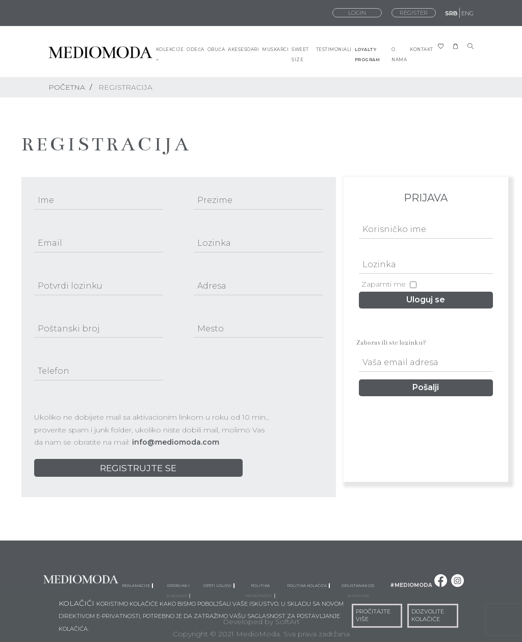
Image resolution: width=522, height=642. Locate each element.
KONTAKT (421, 49)
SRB (451, 13)
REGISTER (414, 12)
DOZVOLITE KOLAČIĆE (427, 615)
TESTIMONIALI (334, 49)
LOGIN (357, 12)
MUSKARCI (275, 49)
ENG (467, 13)
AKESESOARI (243, 49)
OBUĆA (216, 49)
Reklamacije (137, 584)
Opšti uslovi (218, 584)
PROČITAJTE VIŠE (373, 615)
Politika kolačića (308, 584)
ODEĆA (195, 49)
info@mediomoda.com (175, 442)
